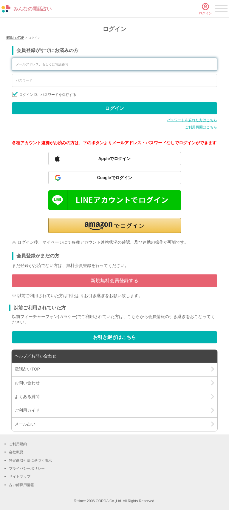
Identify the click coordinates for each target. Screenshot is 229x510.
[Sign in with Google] (114, 177)
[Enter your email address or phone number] (114, 64)
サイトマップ (19, 476)
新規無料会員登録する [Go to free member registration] (114, 280)
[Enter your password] (114, 80)
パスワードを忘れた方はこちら (192, 120)
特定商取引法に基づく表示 (30, 460)
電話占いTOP (15, 37)
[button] (114, 225)
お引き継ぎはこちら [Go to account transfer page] (114, 337)
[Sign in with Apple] (114, 158)
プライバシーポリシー (27, 468)
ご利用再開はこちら (201, 127)
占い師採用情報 (21, 485)
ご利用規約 (18, 444)
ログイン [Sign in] (114, 108)
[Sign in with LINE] (114, 200)
